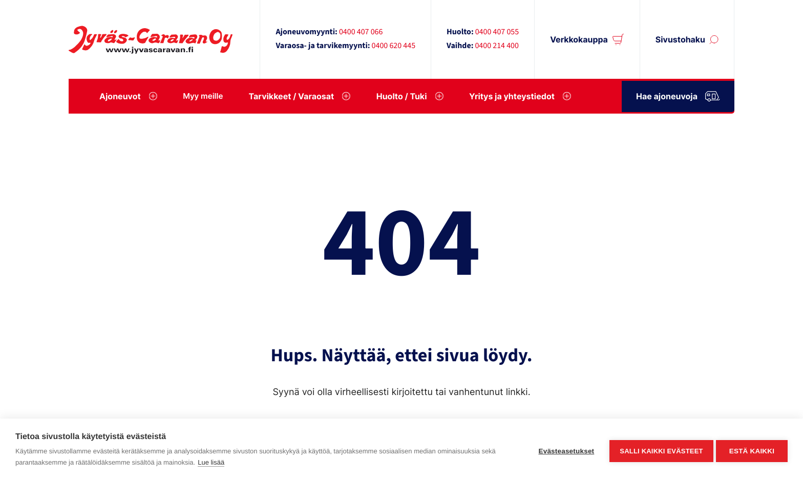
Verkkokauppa (579, 40)
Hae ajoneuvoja (678, 94)
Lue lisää (211, 462)
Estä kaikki (751, 450)
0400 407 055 (497, 32)
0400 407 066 (361, 32)
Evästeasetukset (564, 450)
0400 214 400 (497, 46)
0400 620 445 (394, 46)
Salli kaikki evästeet (659, 450)
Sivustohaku (680, 40)
